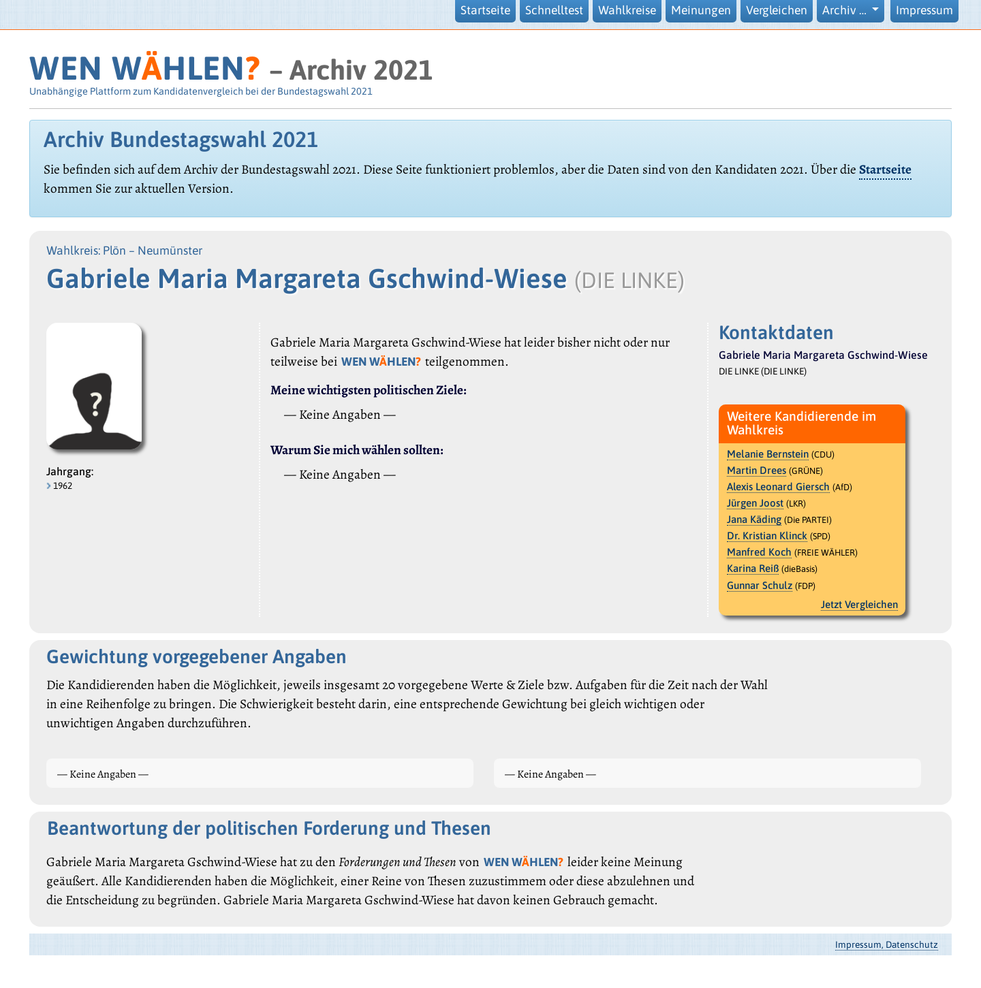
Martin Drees (756, 470)
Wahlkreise (627, 10)
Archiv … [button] (845, 10)
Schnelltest (554, 10)
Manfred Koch (759, 552)
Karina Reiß (753, 568)
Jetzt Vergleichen (859, 604)
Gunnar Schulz (759, 585)
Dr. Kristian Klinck (767, 535)
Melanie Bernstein (768, 454)
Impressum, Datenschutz (886, 944)
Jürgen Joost (755, 503)
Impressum (924, 10)
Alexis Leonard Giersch (778, 486)
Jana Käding (754, 519)
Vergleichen (776, 10)
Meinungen (701, 10)
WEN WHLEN (144, 67)
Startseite (485, 10)
